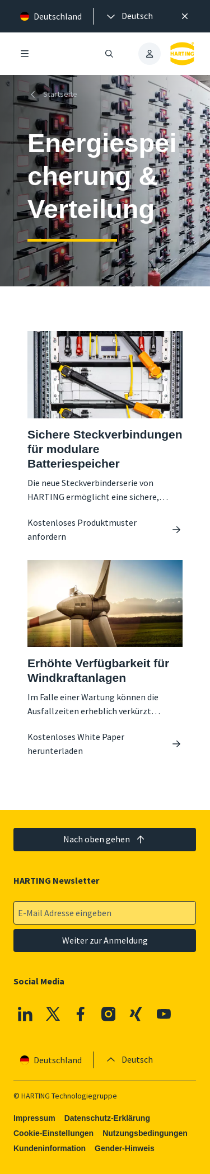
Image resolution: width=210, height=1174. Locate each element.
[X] (53, 1014)
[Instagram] (108, 1014)
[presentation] (129, 16)
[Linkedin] (25, 1014)
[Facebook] (81, 1014)
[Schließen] (185, 16)
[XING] (136, 1014)
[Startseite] (54, 94)
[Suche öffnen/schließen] (110, 54)
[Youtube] (164, 1014)
